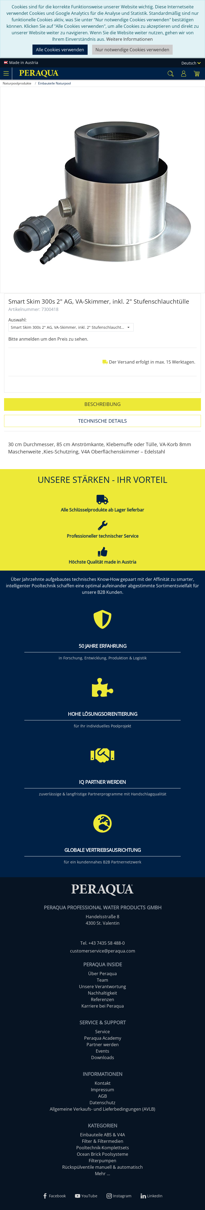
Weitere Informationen (129, 39)
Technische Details (102, 421)
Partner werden (103, 1045)
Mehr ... (102, 1174)
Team (102, 980)
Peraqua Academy (102, 1038)
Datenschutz (102, 1103)
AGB (102, 1096)
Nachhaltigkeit (102, 993)
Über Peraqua (102, 974)
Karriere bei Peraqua (102, 1006)
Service (102, 1032)
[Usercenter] (183, 73)
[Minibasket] (196, 73)
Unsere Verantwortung (102, 986)
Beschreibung (102, 404)
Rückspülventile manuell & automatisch (102, 1167)
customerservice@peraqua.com (102, 951)
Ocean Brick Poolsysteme (102, 1154)
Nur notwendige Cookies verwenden (132, 50)
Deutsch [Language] (191, 63)
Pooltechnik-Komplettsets (102, 1148)
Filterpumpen (102, 1161)
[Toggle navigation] (6, 73)
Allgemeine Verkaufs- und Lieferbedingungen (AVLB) (102, 1109)
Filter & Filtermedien (102, 1141)
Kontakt (103, 1083)
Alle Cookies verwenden (60, 50)
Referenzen (102, 999)
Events (102, 1051)
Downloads (102, 1057)
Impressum (102, 1090)
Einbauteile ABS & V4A (102, 1135)
